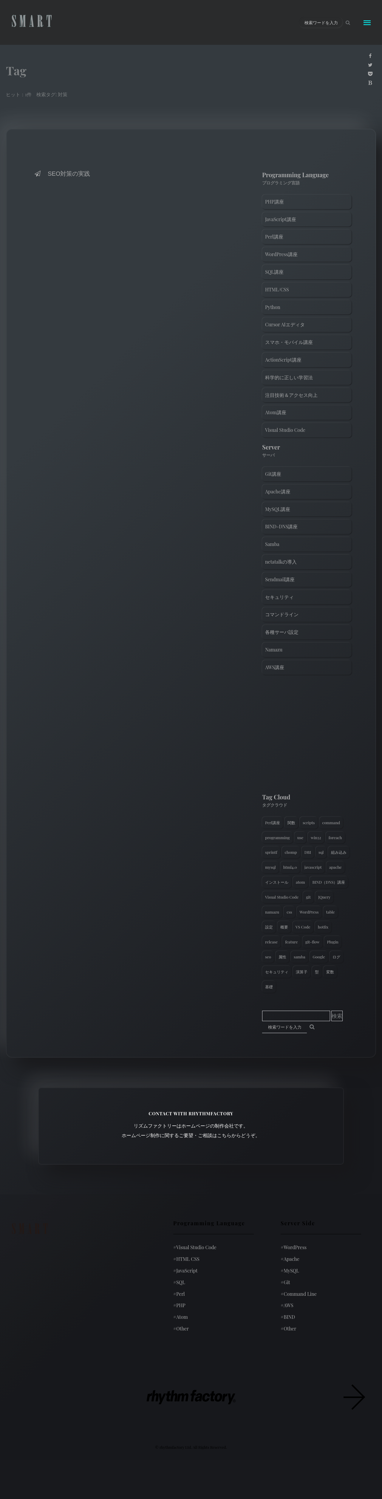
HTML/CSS (277, 289)
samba (299, 956)
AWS (287, 1305)
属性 (282, 956)
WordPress (309, 911)
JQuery (324, 897)
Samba (272, 544)
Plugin (332, 941)
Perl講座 (274, 236)
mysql (270, 867)
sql (321, 852)
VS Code (303, 926)
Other (181, 1328)
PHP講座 (274, 201)
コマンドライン (282, 614)
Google (319, 956)
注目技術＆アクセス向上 (291, 395)
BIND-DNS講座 (281, 526)
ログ (336, 956)
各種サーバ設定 (282, 632)
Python (272, 307)
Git (285, 1282)
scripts (309, 822)
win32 (316, 837)
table (330, 911)
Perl (179, 1293)
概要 (284, 926)
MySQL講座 (277, 509)
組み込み (339, 852)
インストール (276, 882)
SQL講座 (274, 272)
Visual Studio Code (285, 430)
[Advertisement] (307, 735)
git (308, 897)
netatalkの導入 (281, 562)
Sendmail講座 (280, 579)
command (331, 822)
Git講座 (273, 474)
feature (291, 941)
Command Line (299, 1293)
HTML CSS (186, 1259)
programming (277, 837)
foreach (335, 837)
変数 (330, 971)
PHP (179, 1305)
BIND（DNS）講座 (329, 882)
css (289, 911)
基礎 (269, 986)
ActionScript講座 (283, 360)
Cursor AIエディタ (285, 324)
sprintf (271, 852)
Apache (290, 1259)
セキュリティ (279, 597)
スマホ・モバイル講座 (289, 342)
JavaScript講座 (280, 219)
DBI (307, 852)
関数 (291, 822)
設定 (269, 926)
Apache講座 (277, 491)
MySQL (290, 1270)
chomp (291, 852)
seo (268, 956)
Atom (180, 1317)
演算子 (301, 971)
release (271, 941)
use (300, 837)
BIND (288, 1317)
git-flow (312, 941)
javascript (313, 867)
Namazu (273, 649)
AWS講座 (274, 667)
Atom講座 (275, 412)
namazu (272, 911)
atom (300, 882)
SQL (179, 1282)
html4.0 (290, 867)
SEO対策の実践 (61, 173)
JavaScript (185, 1270)
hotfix (323, 926)
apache (335, 867)
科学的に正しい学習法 (289, 377)
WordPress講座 (281, 254)
